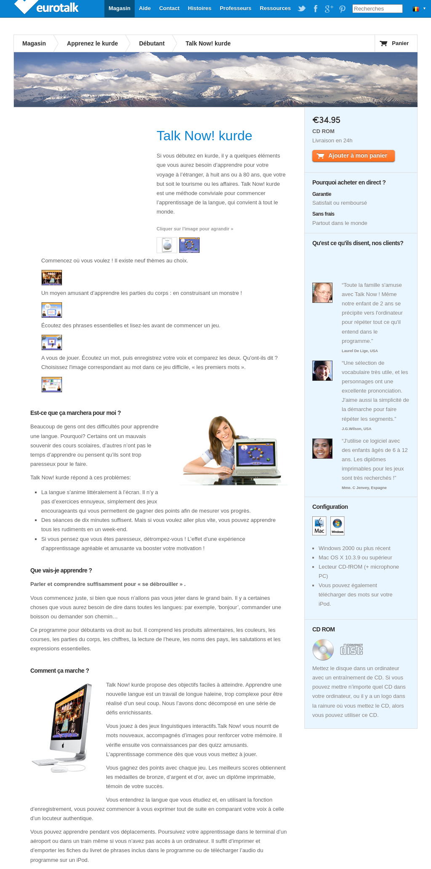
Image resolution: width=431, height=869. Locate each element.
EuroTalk (47, 8)
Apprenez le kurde (92, 43)
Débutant (152, 43)
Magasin (119, 8)
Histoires (200, 8)
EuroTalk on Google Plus (328, 9)
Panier (400, 43)
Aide (145, 8)
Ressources (275, 8)
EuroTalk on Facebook (315, 9)
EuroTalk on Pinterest (342, 9)
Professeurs (235, 8)
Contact (169, 8)
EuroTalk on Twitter (302, 9)
